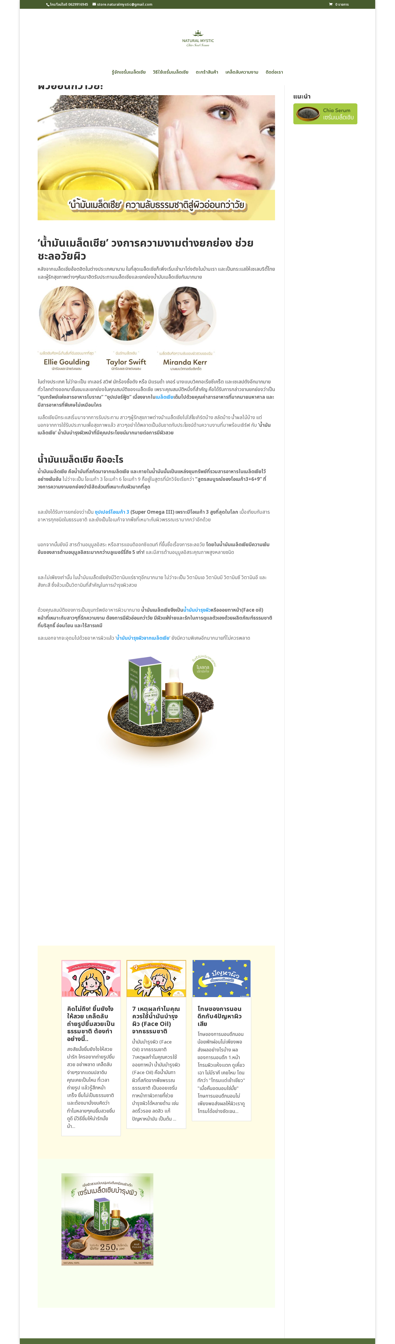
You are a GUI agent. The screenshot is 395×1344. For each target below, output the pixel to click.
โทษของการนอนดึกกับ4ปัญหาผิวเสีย (220, 1016)
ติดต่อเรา (274, 73)
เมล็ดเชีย (164, 397)
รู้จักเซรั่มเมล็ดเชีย (129, 73)
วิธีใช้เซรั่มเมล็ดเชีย (170, 73)
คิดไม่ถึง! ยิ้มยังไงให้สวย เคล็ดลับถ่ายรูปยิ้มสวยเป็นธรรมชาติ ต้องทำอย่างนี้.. (91, 1024)
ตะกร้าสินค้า (207, 73)
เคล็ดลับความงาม (242, 73)
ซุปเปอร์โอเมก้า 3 (112, 512)
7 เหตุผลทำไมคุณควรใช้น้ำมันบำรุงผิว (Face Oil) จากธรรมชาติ (156, 1020)
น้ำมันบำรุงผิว (197, 610)
